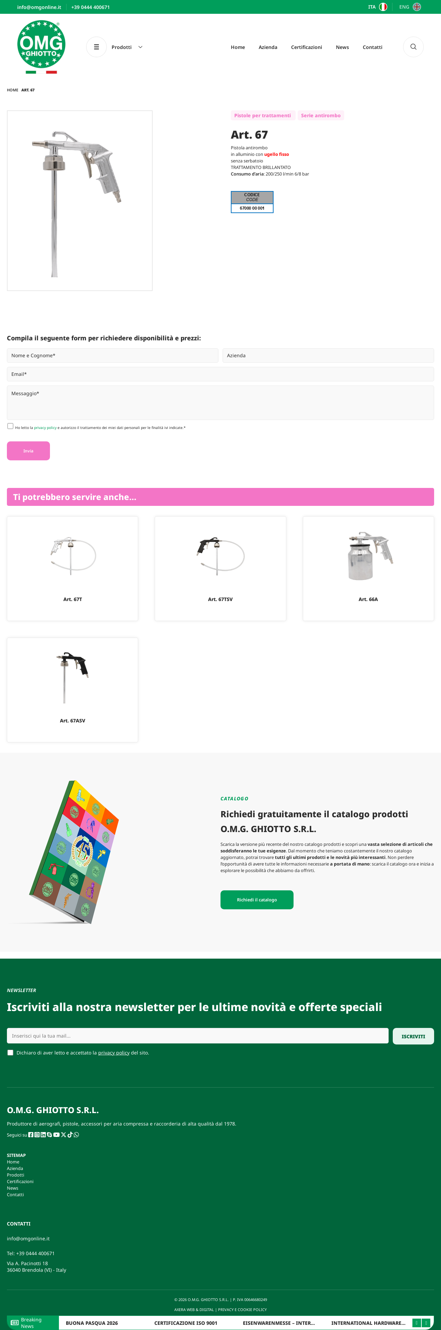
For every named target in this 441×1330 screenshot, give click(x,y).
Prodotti (15, 1175)
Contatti (372, 47)
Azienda (268, 47)
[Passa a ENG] (409, 7)
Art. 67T (72, 599)
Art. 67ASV (72, 720)
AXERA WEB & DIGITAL (193, 1309)
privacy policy (45, 427)
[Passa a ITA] (377, 7)
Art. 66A (368, 599)
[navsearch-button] (413, 47)
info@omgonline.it (28, 1238)
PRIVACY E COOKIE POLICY (243, 1309)
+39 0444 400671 (35, 1253)
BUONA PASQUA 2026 (92, 1323)
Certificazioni (306, 47)
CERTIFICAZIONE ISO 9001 (185, 1323)
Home (238, 47)
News (342, 47)
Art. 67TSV (220, 599)
